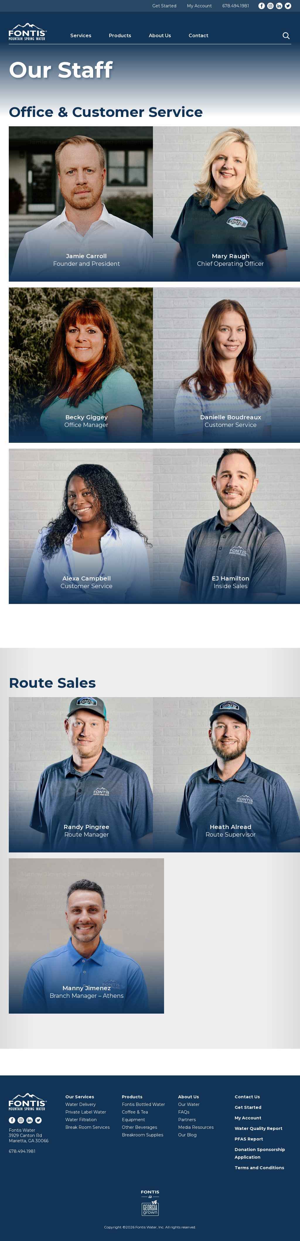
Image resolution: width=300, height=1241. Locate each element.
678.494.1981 (235, 5)
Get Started (164, 5)
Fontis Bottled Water (143, 1104)
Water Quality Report (258, 1128)
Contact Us (247, 1096)
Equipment (133, 1119)
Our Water (189, 1104)
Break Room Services (87, 1127)
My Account (199, 5)
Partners (187, 1119)
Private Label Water (85, 1112)
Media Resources (196, 1127)
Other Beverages (139, 1127)
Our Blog (187, 1135)
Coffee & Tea (135, 1112)
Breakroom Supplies (142, 1135)
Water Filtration (81, 1119)
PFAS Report (249, 1139)
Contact (198, 35)
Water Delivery (80, 1104)
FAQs (183, 1112)
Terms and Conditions (259, 1167)
